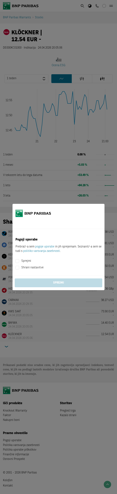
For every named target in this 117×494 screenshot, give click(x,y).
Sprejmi (26, 261)
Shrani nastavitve (32, 267)
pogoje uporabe (44, 246)
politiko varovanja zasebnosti (41, 251)
